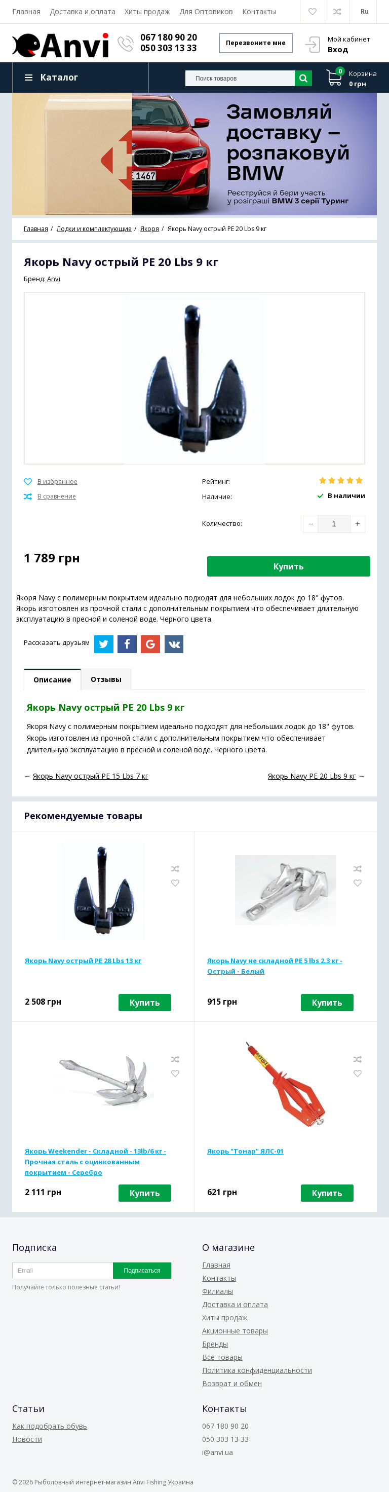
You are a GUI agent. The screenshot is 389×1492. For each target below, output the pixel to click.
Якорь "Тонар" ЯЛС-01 (245, 1151)
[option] (194, 154)
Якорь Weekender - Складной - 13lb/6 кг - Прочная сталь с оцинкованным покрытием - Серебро (95, 1161)
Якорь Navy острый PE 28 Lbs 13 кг (83, 960)
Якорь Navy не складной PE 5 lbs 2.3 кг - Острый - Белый (274, 966)
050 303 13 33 (168, 48)
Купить (289, 566)
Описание (52, 679)
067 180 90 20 (168, 37)
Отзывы (106, 679)
